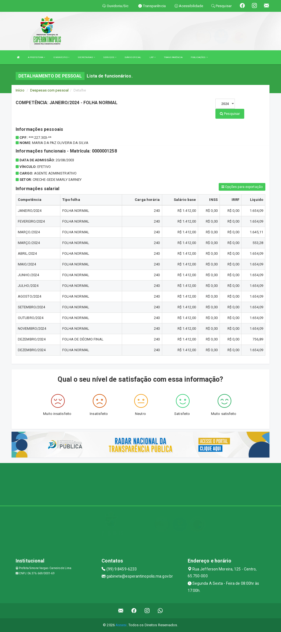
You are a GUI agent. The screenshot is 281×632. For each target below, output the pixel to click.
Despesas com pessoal (49, 90)
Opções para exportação (242, 187)
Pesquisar (230, 114)
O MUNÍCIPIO (61, 57)
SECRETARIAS (86, 57)
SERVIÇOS (109, 57)
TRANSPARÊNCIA (173, 57)
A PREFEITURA (36, 57)
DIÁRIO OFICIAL (133, 57)
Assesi (121, 625)
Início (20, 90)
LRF (153, 57)
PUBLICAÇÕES (199, 57)
